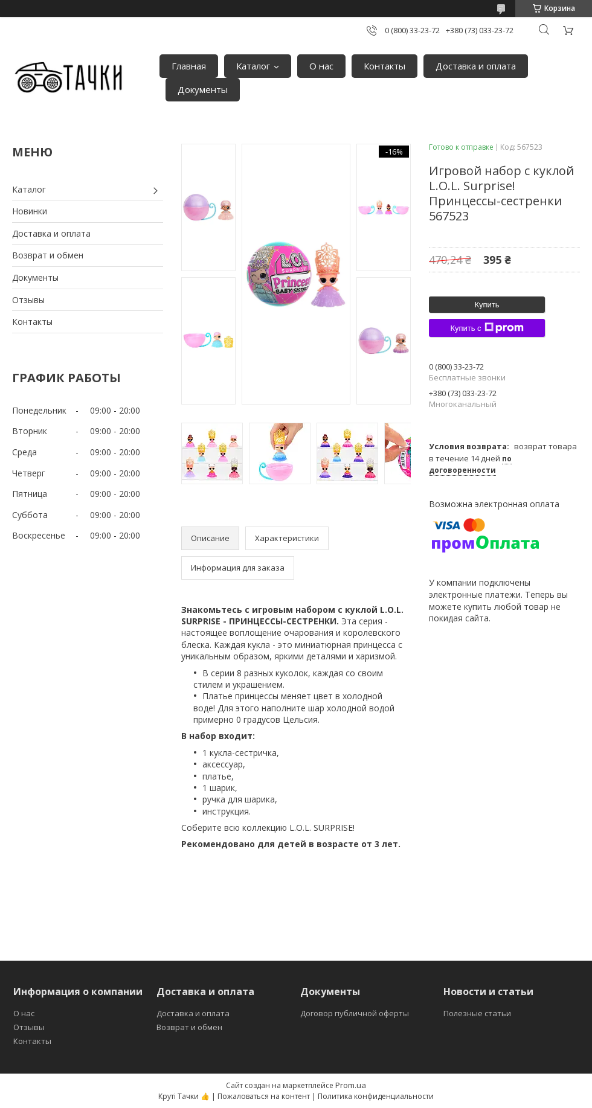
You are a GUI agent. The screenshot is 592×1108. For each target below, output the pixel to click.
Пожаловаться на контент (263, 1096)
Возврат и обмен (47, 255)
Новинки (29, 211)
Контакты (384, 66)
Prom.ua (350, 1085)
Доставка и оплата (476, 66)
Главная (189, 66)
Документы (203, 89)
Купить (486, 304)
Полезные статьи (477, 1013)
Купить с (486, 327)
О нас (321, 66)
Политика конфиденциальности (376, 1096)
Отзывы (28, 300)
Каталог (253, 66)
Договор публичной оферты (354, 1013)
